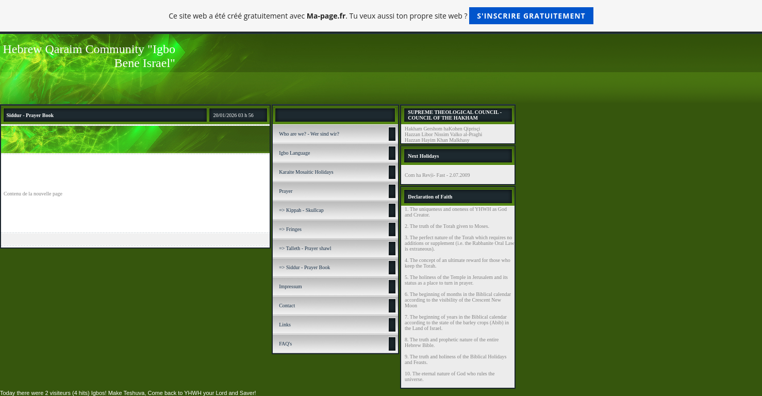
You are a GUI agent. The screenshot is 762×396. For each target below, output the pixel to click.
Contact (287, 305)
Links (285, 324)
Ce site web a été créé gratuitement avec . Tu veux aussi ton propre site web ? (381, 15)
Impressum (290, 286)
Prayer (285, 191)
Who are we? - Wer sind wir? (309, 134)
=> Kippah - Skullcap (301, 210)
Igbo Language (294, 153)
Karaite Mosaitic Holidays (306, 172)
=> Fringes (290, 229)
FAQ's (285, 343)
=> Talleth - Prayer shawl (305, 248)
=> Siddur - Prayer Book (304, 267)
